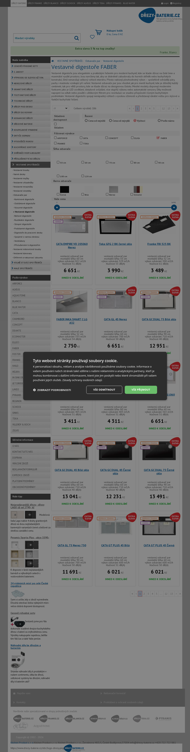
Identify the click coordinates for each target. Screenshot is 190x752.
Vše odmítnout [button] (104, 389)
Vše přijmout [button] (141, 389)
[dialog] (95, 376)
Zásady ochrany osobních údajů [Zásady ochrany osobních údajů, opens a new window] (82, 380)
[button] (52, 390)
